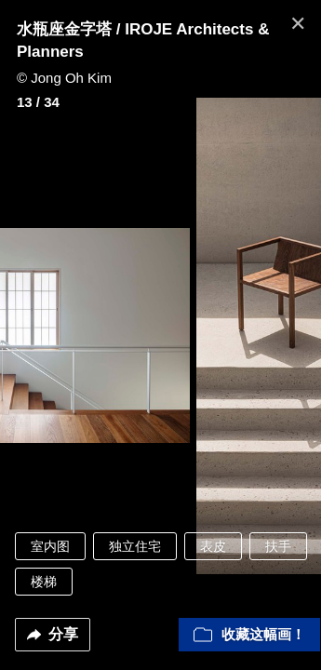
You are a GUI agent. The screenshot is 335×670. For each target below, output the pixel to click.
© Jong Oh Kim (64, 78)
